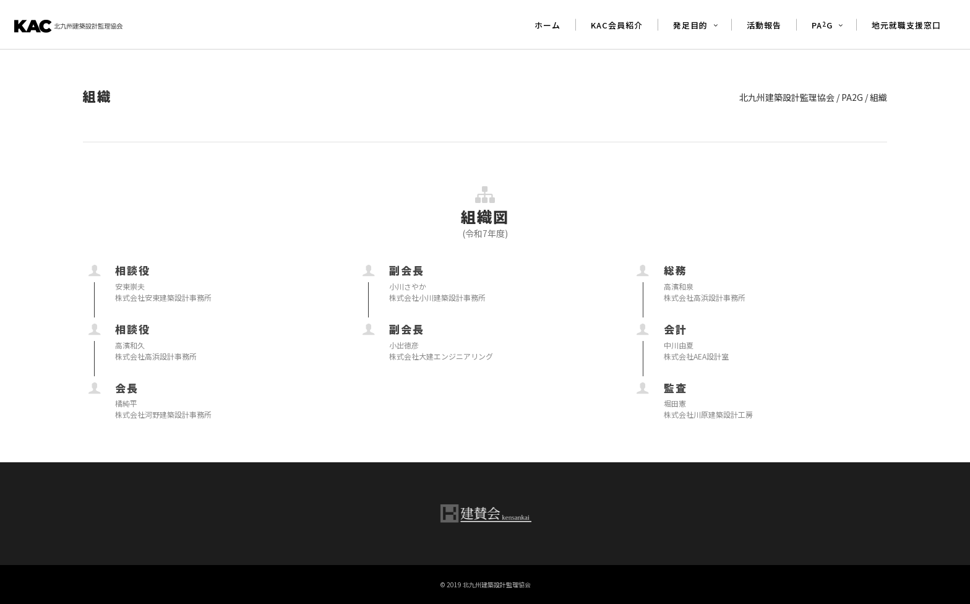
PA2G (852, 97)
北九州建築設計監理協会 (787, 97)
